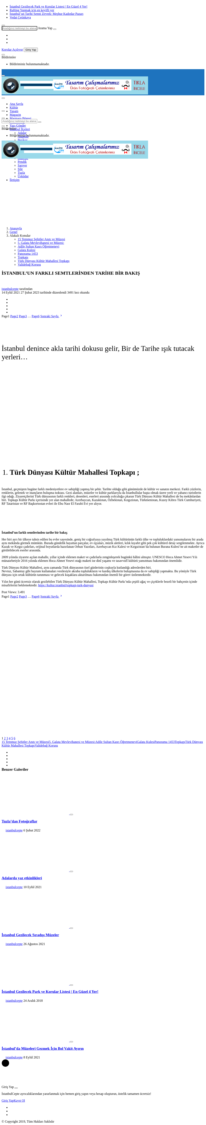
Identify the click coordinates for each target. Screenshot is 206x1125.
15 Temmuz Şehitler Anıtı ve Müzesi (41, 239)
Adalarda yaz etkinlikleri (22, 878)
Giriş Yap (30, 49)
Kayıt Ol (19, 1100)
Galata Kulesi (26, 250)
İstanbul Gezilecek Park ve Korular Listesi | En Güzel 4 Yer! (49, 6)
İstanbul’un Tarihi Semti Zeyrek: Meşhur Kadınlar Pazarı (46, 13)
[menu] (3, 98)
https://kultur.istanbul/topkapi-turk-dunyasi (66, 585)
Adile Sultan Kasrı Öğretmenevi (38, 246)
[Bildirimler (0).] (3, 54)
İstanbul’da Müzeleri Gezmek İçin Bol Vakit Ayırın (43, 1048)
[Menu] (3, 75)
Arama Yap (45, 28)
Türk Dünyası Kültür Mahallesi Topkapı (43, 261)
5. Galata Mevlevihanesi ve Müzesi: (41, 243)
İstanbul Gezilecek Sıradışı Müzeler (30, 935)
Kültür (14, 107)
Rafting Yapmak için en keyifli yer (32, 10)
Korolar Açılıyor (12, 49)
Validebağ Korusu (29, 264)
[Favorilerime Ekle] (71, 814)
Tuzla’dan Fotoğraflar (19, 821)
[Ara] (54, 29)
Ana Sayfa (16, 104)
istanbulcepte (10, 289)
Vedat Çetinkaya (20, 17)
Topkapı (23, 257)
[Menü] (3, 111)
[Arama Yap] (3, 25)
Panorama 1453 (28, 253)
